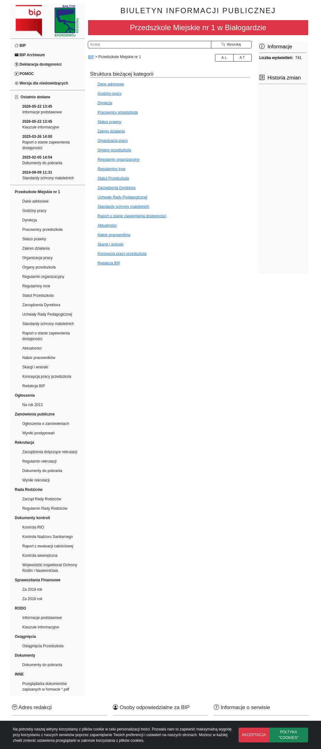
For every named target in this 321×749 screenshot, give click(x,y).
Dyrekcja (29, 220)
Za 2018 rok (32, 599)
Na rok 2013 (32, 405)
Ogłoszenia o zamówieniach (45, 423)
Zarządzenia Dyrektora (41, 305)
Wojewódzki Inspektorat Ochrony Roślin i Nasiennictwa (49, 568)
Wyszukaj (231, 44)
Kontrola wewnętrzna (39, 555)
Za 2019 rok (32, 589)
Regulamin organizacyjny (43, 276)
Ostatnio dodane (32, 97)
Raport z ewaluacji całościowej (47, 546)
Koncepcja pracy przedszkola (46, 376)
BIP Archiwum (30, 55)
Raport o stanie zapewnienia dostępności (46, 142)
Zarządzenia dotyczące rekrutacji (49, 452)
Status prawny (34, 239)
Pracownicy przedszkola (42, 229)
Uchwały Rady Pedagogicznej (47, 314)
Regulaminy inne (36, 286)
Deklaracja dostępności (38, 64)
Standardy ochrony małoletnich (48, 175)
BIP (20, 45)
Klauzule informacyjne (40, 124)
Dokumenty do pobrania (42, 160)
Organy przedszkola (39, 267)
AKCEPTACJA (254, 735)
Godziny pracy (34, 211)
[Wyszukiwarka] (149, 44)
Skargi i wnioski (35, 367)
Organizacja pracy (37, 258)
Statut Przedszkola (38, 295)
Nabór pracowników (38, 358)
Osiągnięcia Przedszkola (42, 646)
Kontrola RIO (33, 527)
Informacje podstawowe (42, 109)
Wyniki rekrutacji (36, 480)
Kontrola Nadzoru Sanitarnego (47, 537)
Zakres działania (36, 248)
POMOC (24, 74)
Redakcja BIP (33, 386)
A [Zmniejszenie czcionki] (242, 57)
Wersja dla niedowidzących (41, 83)
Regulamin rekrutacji (39, 461)
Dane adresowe (35, 201)
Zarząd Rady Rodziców (41, 499)
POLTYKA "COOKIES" (288, 735)
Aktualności (31, 348)
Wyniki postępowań (38, 433)
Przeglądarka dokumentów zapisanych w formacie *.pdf (45, 686)
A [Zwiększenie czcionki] (224, 57)
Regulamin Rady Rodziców (44, 508)
